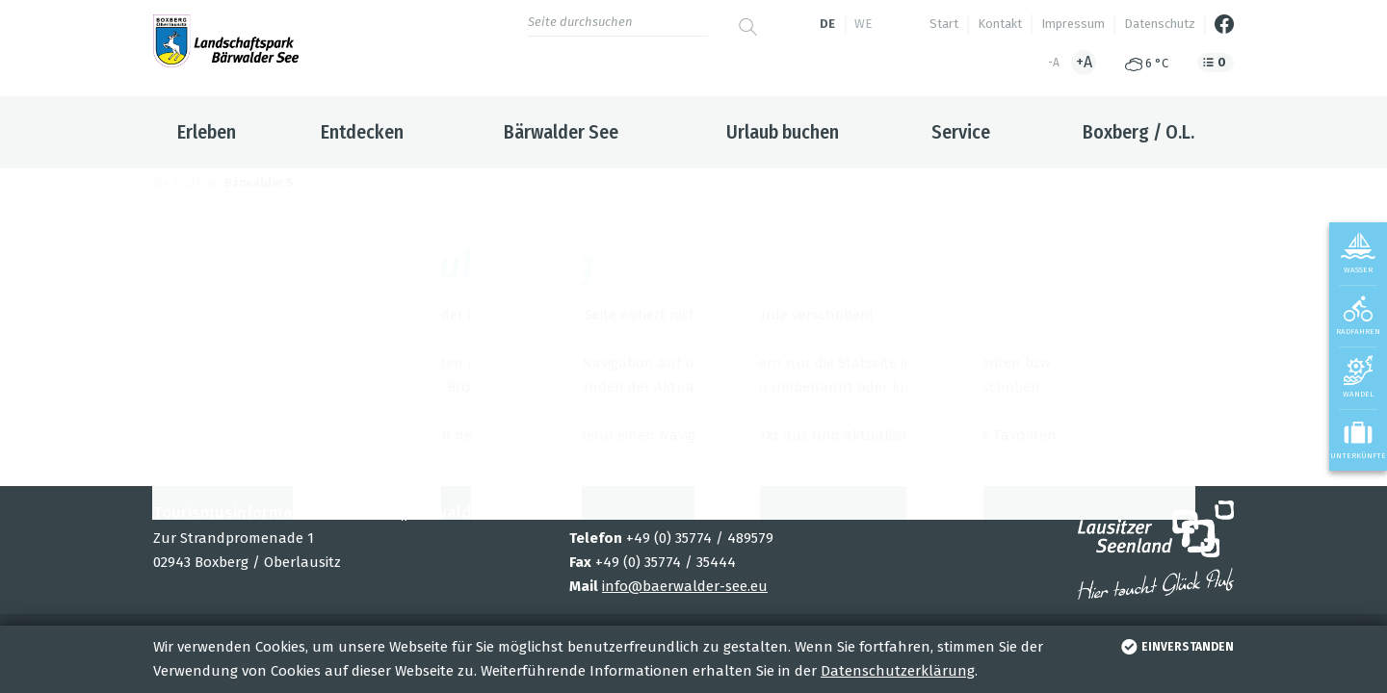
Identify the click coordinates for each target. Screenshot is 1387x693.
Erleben (206, 131)
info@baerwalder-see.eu (685, 586)
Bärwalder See (561, 131)
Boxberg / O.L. (1138, 131)
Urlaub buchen (782, 131)
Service (960, 131)
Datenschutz (1159, 23)
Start (943, 23)
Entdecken (362, 131)
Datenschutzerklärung (898, 671)
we (863, 23)
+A (1084, 62)
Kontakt (1000, 23)
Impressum (1073, 23)
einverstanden (1175, 646)
